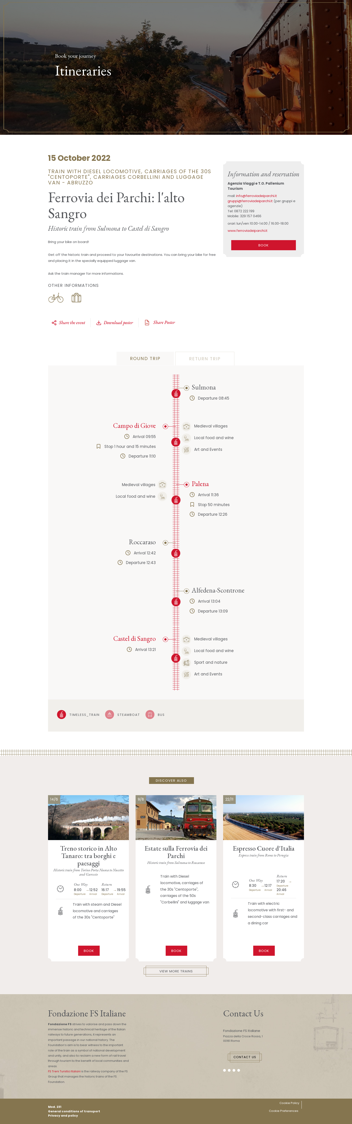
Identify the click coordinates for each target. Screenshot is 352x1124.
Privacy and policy (63, 1115)
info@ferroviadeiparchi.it (256, 195)
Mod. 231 (54, 1107)
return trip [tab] (205, 359)
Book (89, 950)
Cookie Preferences (283, 1111)
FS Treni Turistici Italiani (64, 1071)
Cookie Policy (289, 1103)
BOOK (263, 245)
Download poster (114, 322)
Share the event (68, 322)
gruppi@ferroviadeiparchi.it (250, 201)
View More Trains (176, 971)
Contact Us (244, 1057)
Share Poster (159, 322)
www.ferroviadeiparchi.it (248, 230)
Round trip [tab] (145, 358)
